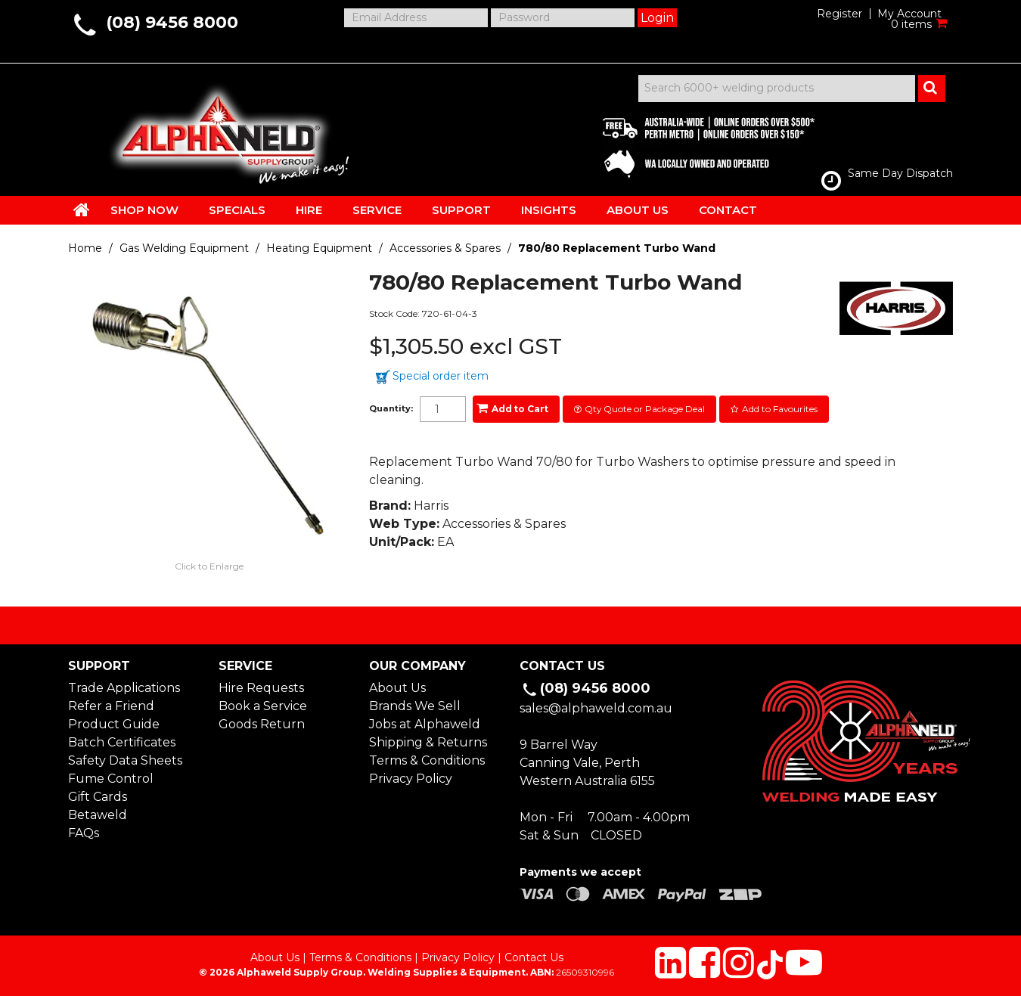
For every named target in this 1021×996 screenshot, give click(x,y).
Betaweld (97, 815)
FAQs (83, 833)
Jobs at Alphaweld (424, 724)
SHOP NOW (144, 210)
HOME (81, 209)
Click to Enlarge (209, 566)
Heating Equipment (319, 248)
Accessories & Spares (445, 248)
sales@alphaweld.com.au (596, 708)
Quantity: (391, 409)
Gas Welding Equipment (184, 248)
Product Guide (114, 724)
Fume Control (111, 778)
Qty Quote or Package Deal (645, 408)
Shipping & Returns (428, 742)
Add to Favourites (780, 408)
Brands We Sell (415, 706)
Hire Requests (261, 688)
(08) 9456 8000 (172, 22)
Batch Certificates (121, 742)
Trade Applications (124, 688)
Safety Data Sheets (125, 760)
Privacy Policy (410, 778)
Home (85, 248)
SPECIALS (237, 210)
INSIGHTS (548, 210)
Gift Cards (97, 797)
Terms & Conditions (427, 760)
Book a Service (263, 706)
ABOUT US (638, 210)
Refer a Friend (111, 706)
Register (839, 13)
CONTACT (728, 210)
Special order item (441, 376)
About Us (397, 688)
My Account (909, 13)
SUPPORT (461, 210)
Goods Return (262, 724)
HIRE (309, 210)
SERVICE (377, 210)
